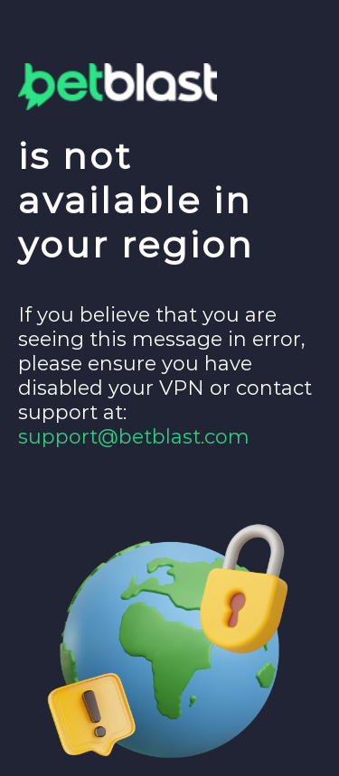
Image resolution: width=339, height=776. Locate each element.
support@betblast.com (134, 437)
